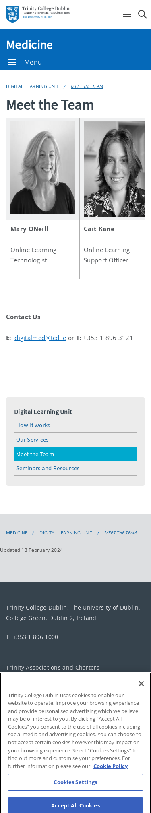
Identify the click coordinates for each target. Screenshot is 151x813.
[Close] (141, 688)
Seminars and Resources (48, 468)
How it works (33, 425)
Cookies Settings (75, 786)
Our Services (32, 439)
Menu (25, 62)
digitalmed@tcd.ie (40, 338)
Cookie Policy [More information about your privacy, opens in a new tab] (110, 770)
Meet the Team (87, 86)
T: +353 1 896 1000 (32, 637)
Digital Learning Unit (32, 86)
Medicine (29, 44)
